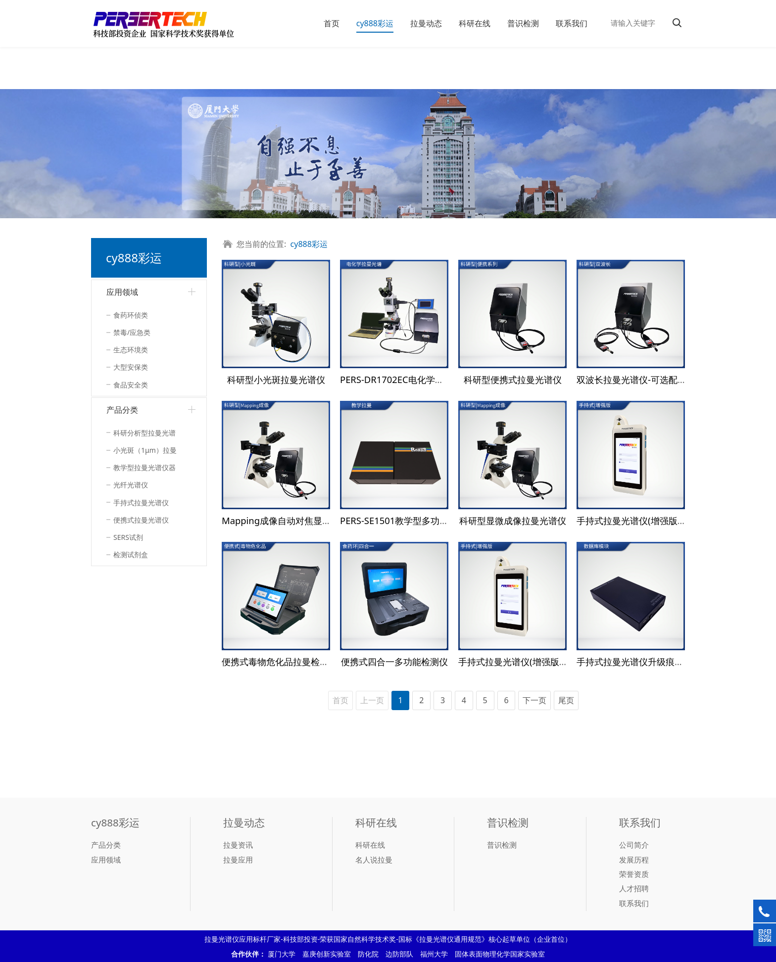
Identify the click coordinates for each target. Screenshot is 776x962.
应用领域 (122, 292)
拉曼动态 (426, 23)
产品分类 (122, 409)
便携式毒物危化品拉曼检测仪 (280, 661)
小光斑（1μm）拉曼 (145, 450)
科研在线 (474, 23)
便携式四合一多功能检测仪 (394, 661)
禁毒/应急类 (131, 332)
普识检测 (523, 23)
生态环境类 (130, 349)
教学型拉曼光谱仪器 (144, 467)
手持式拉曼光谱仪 (141, 502)
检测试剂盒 (130, 554)
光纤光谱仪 (130, 484)
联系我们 (571, 23)
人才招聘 (634, 888)
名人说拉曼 (373, 860)
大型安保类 (130, 367)
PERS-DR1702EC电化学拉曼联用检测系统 (423, 379)
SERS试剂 (128, 537)
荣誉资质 (634, 874)
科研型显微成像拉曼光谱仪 (512, 520)
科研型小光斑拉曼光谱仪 (276, 379)
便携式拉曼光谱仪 (141, 520)
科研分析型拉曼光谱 (144, 432)
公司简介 (634, 845)
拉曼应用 (238, 860)
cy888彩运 (374, 23)
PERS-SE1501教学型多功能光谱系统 (412, 520)
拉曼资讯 (238, 845)
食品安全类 (130, 384)
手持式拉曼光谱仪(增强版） (631, 520)
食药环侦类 (130, 315)
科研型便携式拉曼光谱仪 (513, 379)
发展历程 (634, 860)
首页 (332, 23)
